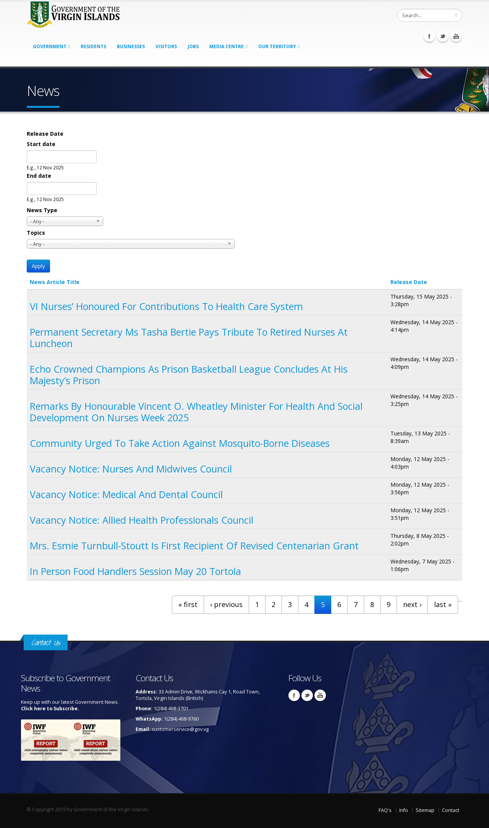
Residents (93, 46)
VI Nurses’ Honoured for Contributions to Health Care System (166, 306)
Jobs (193, 46)
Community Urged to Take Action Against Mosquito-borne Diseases (180, 443)
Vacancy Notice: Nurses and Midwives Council (131, 468)
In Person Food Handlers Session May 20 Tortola (135, 571)
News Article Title (54, 282)
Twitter (443, 36)
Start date (41, 144)
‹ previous (226, 604)
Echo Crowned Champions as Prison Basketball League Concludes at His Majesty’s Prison (189, 374)
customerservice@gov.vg (180, 729)
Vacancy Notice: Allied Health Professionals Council (141, 519)
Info (403, 810)
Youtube (456, 36)
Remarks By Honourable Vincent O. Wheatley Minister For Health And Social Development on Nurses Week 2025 (196, 411)
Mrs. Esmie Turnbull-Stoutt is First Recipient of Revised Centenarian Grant (194, 545)
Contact (450, 810)
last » (443, 604)
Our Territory (277, 46)
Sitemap (425, 810)
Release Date (45, 133)
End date (39, 175)
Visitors (166, 46)
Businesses (131, 46)
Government (49, 46)
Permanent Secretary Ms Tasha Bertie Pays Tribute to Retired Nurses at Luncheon (189, 337)
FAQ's (385, 810)
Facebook (429, 36)
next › (412, 604)
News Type (42, 210)
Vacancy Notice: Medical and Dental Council (126, 494)
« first (188, 604)
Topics (36, 232)
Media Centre (226, 46)
